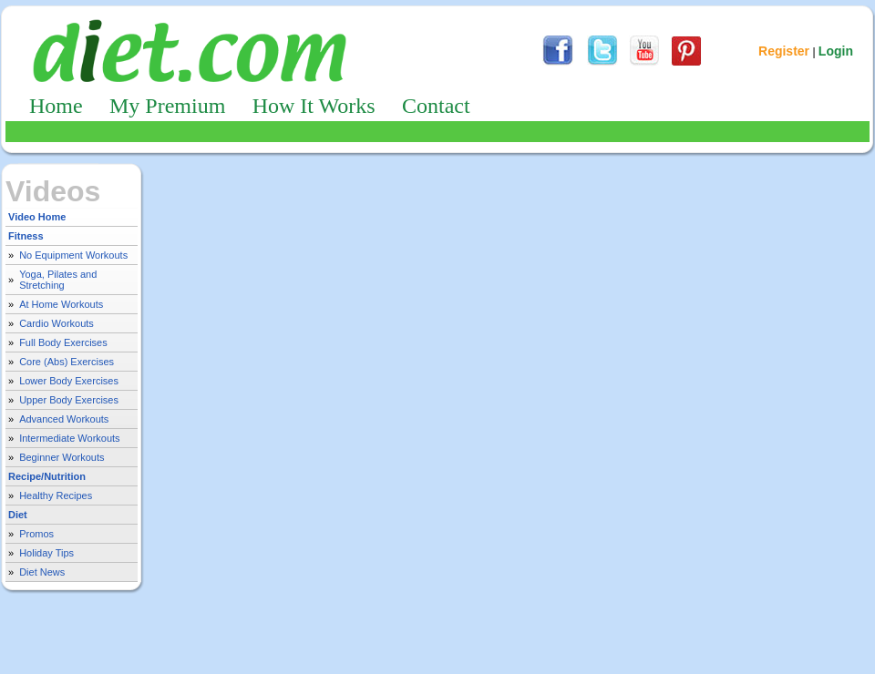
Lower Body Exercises (68, 380)
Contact (436, 105)
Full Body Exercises (63, 342)
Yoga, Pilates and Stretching (58, 280)
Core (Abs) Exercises (66, 361)
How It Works (314, 105)
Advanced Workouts (63, 419)
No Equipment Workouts (73, 255)
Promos (36, 533)
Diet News (42, 572)
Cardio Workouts (56, 323)
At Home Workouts (61, 304)
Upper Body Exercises (68, 399)
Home (56, 105)
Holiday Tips (46, 552)
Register (783, 51)
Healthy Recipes (55, 495)
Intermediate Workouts (69, 438)
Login (835, 51)
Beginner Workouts (61, 457)
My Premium (167, 105)
